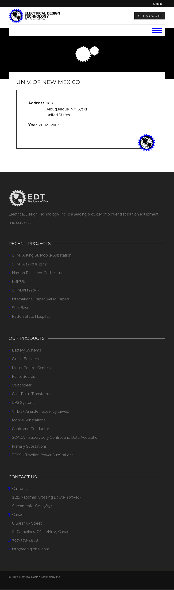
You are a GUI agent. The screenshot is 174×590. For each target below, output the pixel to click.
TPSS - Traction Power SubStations (42, 455)
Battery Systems (26, 350)
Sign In (157, 3)
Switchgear (21, 385)
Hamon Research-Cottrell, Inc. (38, 273)
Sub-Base (20, 308)
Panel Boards (23, 376)
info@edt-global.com (30, 549)
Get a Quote (150, 16)
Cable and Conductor (30, 429)
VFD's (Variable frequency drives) (40, 411)
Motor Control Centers (31, 368)
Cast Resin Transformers (33, 394)
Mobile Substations (28, 420)
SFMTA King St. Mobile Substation (41, 255)
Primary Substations (29, 446)
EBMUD (19, 281)
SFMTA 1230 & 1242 (29, 264)
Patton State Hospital (31, 316)
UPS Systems (23, 402)
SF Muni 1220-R (25, 290)
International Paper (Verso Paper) (40, 299)
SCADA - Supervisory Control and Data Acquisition (56, 437)
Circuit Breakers (25, 359)
